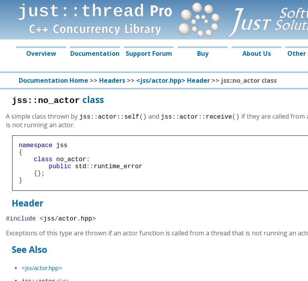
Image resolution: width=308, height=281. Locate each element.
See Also (29, 260)
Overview (41, 53)
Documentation (94, 53)
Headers (112, 80)
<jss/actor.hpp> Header (173, 80)
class (58, 100)
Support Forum (149, 53)
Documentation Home (53, 80)
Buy (202, 53)
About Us (256, 53)
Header (28, 212)
